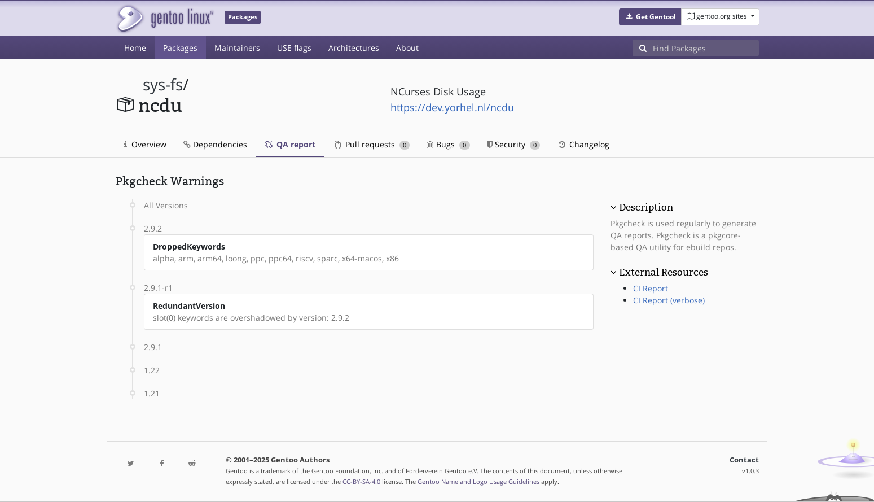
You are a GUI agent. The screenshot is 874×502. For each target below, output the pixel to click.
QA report (289, 144)
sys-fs (163, 84)
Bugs (448, 144)
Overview (145, 144)
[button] (650, 16)
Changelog (583, 144)
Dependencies (215, 144)
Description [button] (646, 207)
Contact (744, 460)
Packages (180, 47)
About (407, 47)
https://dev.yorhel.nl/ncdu (452, 107)
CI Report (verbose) (669, 300)
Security (514, 144)
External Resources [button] (663, 272)
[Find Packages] (706, 48)
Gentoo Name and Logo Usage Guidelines (478, 481)
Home (135, 47)
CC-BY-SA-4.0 (361, 481)
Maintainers (237, 47)
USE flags (294, 47)
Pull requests (372, 144)
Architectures (353, 47)
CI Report (650, 288)
